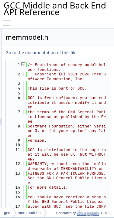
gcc (7, 212)
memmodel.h (29, 212)
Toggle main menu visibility (8, 20)
